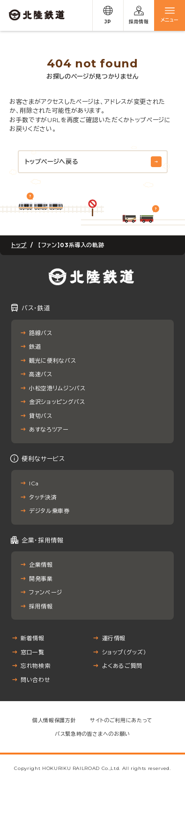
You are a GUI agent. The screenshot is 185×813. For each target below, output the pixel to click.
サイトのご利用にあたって (121, 720)
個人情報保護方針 (54, 720)
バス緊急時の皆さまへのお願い (92, 734)
